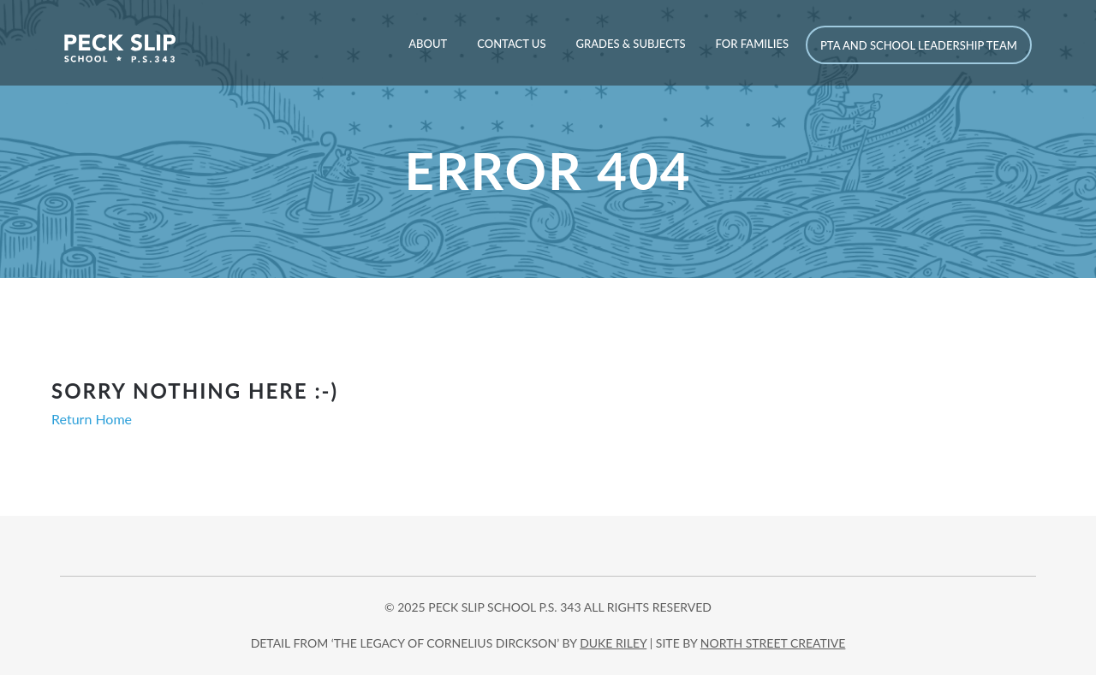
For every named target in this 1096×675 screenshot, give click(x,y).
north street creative (773, 643)
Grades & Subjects (630, 43)
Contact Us (511, 43)
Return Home (91, 419)
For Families (752, 43)
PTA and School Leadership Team (918, 45)
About (427, 43)
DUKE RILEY (613, 643)
